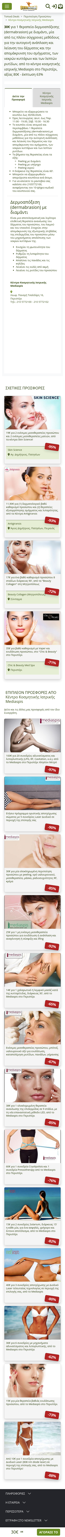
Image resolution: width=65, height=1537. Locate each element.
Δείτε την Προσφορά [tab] (18, 98)
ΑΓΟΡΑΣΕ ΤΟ (48, 1532)
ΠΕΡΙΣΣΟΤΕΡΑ (14, 1511)
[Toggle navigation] (7, 6)
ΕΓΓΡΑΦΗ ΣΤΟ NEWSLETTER (23, 1520)
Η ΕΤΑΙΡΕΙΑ (13, 1502)
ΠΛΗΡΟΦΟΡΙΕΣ (15, 1493)
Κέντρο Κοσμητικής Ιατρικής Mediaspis (31, 20)
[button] (60, 7)
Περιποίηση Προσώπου (37, 16)
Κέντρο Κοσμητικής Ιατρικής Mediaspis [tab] (47, 98)
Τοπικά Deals (11, 16)
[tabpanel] (32, 240)
